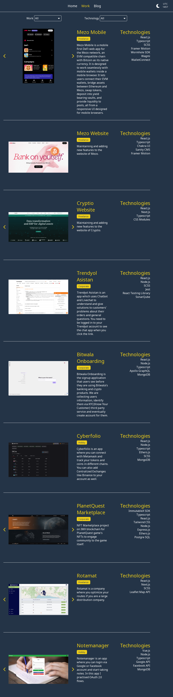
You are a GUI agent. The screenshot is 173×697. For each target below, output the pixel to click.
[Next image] (82, 56)
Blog (97, 6)
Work (85, 6)
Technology (104, 18)
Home (72, 6)
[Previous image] (4, 56)
